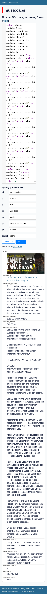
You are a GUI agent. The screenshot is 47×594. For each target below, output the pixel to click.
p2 (3, 205)
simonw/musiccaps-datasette (21, 591)
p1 (3, 198)
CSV (20, 246)
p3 (3, 211)
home (4, 3)
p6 (3, 230)
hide (5, 21)
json (15, 246)
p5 (3, 223)
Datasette (17, 588)
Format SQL (8, 242)
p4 (3, 217)
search (5, 236)
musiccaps (13, 3)
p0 (3, 192)
